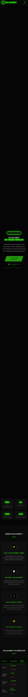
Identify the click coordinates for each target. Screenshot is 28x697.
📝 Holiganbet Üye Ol (14, 267)
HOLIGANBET (9, 2)
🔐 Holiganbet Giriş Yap (13, 261)
